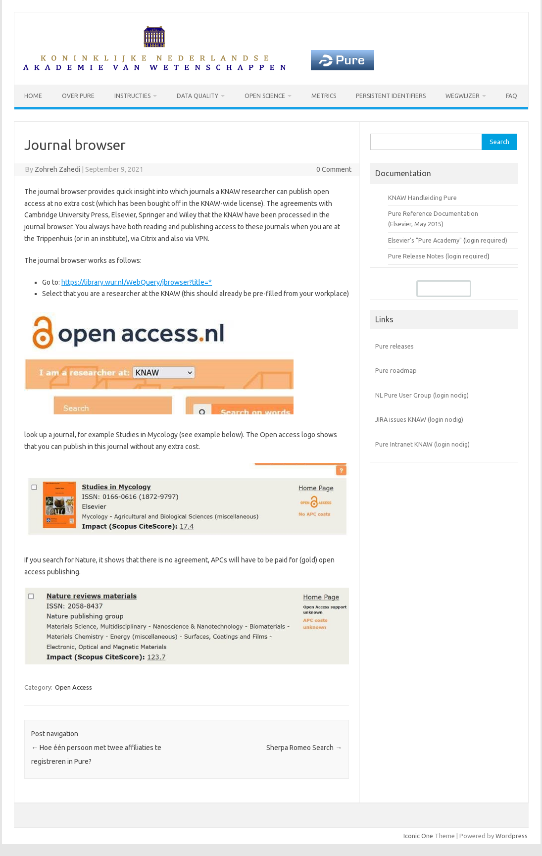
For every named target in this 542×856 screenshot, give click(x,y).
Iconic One (418, 835)
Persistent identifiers (391, 96)
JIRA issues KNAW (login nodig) (419, 419)
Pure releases (394, 346)
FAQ (511, 96)
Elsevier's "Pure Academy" (425, 240)
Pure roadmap (396, 370)
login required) (486, 240)
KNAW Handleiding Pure (422, 197)
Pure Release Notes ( (417, 255)
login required (467, 255)
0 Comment (333, 169)
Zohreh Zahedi (57, 169)
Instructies (132, 96)
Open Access (73, 687)
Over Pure (78, 96)
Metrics (323, 96)
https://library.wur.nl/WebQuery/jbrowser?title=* (136, 282)
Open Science (265, 96)
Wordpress (511, 835)
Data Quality (197, 96)
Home (33, 96)
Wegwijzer (462, 96)
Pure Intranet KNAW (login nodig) (422, 444)
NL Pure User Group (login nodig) (422, 395)
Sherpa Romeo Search (304, 748)
